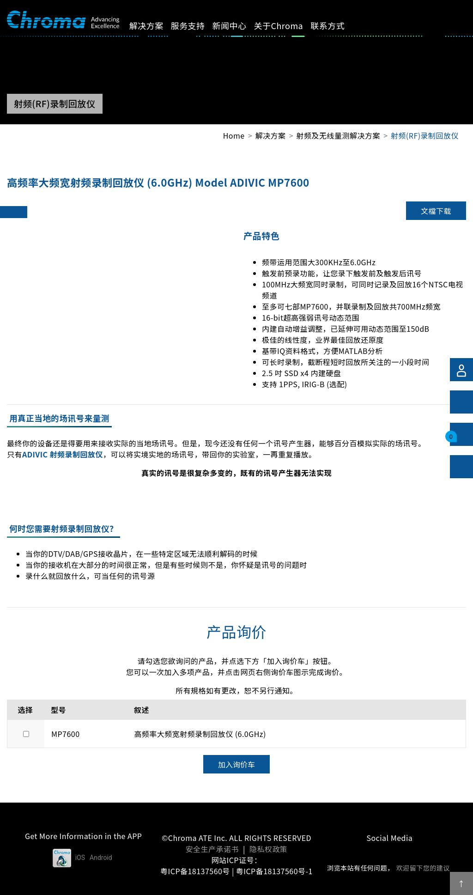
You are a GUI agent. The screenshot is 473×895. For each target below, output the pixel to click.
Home (234, 135)
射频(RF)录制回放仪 (425, 135)
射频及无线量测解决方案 (338, 135)
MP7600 (65, 733)
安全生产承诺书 (212, 848)
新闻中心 (237, 25)
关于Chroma (286, 25)
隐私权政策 (268, 848)
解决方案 (154, 25)
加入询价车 (236, 764)
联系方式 (336, 25)
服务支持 (196, 25)
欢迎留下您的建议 (423, 867)
